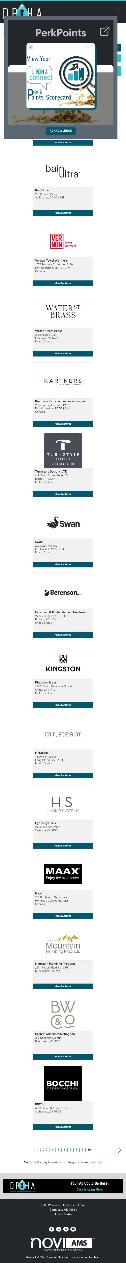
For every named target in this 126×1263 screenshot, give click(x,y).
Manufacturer (63, 142)
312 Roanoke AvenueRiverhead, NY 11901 (48, 1040)
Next (119, 1150)
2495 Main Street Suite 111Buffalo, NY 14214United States (51, 619)
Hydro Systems (45, 823)
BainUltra (42, 190)
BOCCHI (40, 1104)
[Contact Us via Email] (73, 1229)
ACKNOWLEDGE (61, 130)
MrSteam (41, 753)
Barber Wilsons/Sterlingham (55, 1034)
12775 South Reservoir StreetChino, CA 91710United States (53, 690)
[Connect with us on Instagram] (66, 1229)
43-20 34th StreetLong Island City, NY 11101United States (51, 760)
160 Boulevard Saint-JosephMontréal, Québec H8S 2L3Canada (52, 901)
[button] (117, 47)
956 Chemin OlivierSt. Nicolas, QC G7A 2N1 (49, 196)
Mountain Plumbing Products (55, 964)
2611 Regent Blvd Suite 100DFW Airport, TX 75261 (52, 969)
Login (98, 1162)
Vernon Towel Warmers (51, 260)
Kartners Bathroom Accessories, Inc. (60, 401)
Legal (97, 1257)
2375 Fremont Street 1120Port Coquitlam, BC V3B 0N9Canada (52, 409)
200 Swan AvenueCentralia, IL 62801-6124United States (49, 549)
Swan (39, 542)
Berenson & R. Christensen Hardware (61, 612)
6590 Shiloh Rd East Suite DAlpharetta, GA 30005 (52, 1110)
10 (89, 1149)
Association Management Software (63, 1244)
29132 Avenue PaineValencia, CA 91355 (47, 829)
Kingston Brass (46, 682)
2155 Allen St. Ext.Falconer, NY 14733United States (47, 338)
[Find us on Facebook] (51, 1229)
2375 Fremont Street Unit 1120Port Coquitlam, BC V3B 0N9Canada (54, 268)
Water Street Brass (48, 331)
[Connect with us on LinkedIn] (58, 1229)
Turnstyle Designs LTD (51, 471)
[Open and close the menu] (82, 11)
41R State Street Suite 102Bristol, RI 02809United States (51, 479)
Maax (39, 893)
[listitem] (63, 187)
